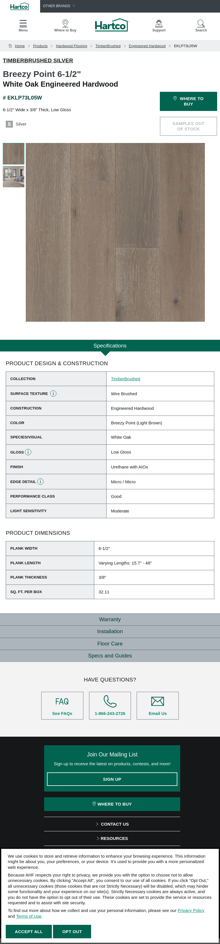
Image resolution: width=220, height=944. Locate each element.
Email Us (158, 705)
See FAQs (62, 705)
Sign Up (112, 779)
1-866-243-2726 (110, 705)
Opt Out (72, 931)
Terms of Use (28, 916)
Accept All (29, 931)
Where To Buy (112, 804)
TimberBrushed (125, 378)
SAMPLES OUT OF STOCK (188, 126)
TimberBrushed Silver (38, 60)
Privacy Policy (191, 910)
